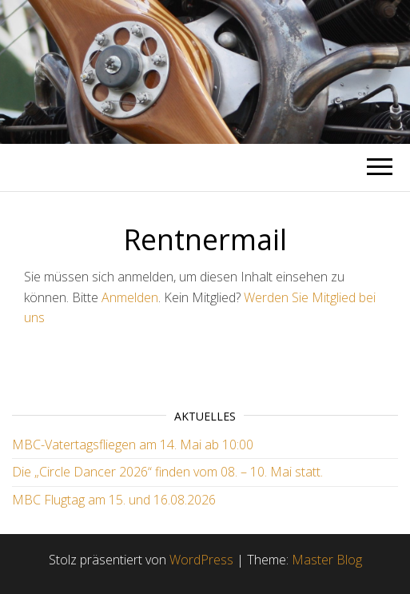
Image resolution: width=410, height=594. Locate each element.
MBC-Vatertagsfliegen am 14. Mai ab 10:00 (132, 444)
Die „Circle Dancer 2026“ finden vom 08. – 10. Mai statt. (167, 471)
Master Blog (327, 559)
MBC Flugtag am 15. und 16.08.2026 (114, 499)
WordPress (201, 559)
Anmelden (130, 297)
